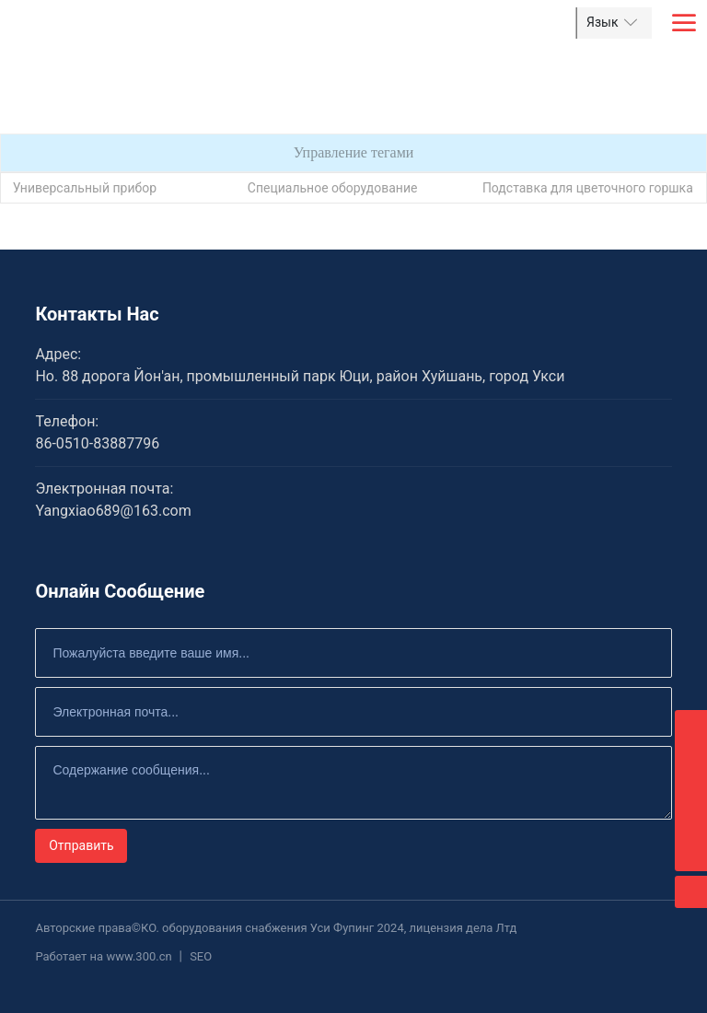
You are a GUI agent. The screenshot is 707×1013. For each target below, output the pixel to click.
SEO (201, 956)
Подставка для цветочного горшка (587, 187)
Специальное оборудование (333, 187)
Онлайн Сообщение (119, 591)
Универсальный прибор (84, 187)
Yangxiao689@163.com (113, 510)
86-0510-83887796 (97, 443)
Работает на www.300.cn (103, 956)
